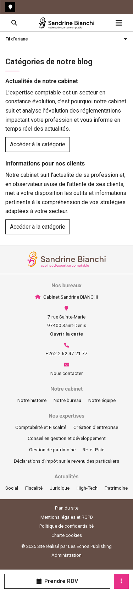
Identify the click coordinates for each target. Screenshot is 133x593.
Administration (66, 555)
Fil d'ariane (16, 39)
